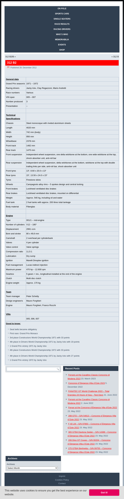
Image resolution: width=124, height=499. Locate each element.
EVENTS (62, 45)
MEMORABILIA (62, 39)
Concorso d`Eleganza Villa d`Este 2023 (86, 383)
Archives (11, 464)
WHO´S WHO (62, 34)
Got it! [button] (104, 492)
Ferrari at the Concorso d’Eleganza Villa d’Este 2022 (92, 407)
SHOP (62, 50)
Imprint (62, 476)
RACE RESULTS (62, 24)
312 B (116, 56)
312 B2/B (9, 56)
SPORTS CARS (62, 14)
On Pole (62, 8)
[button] (15, 494)
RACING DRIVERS (62, 29)
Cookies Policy (62, 480)
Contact (62, 483)
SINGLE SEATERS (62, 19)
